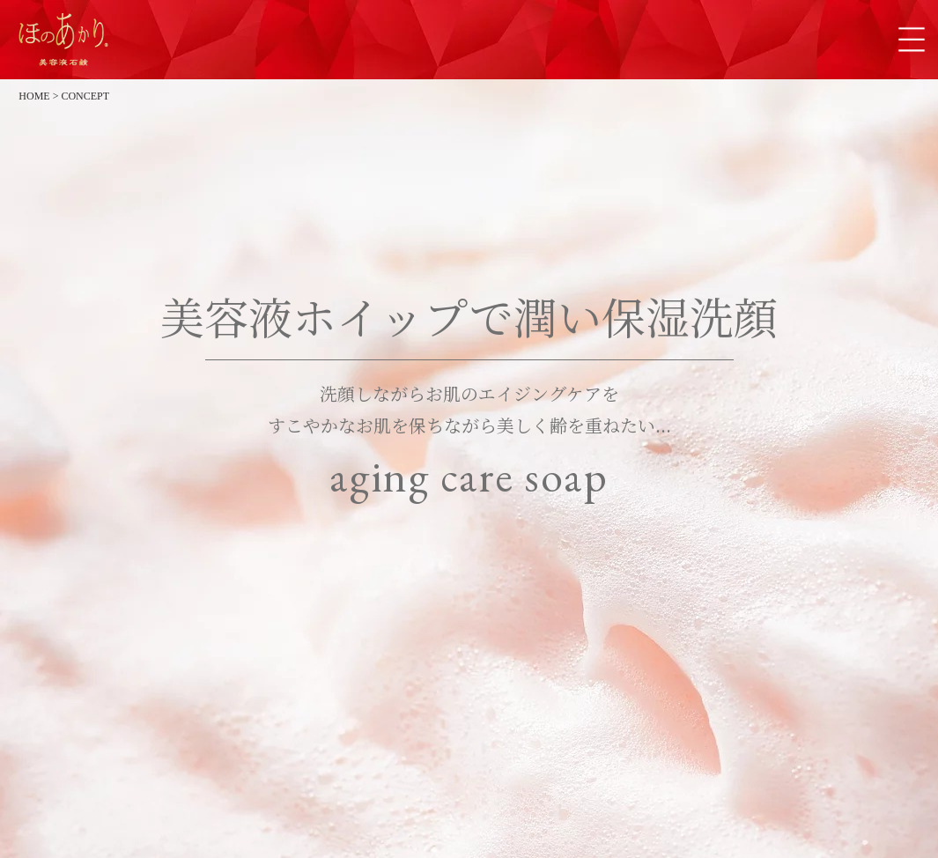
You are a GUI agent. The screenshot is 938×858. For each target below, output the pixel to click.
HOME (33, 96)
